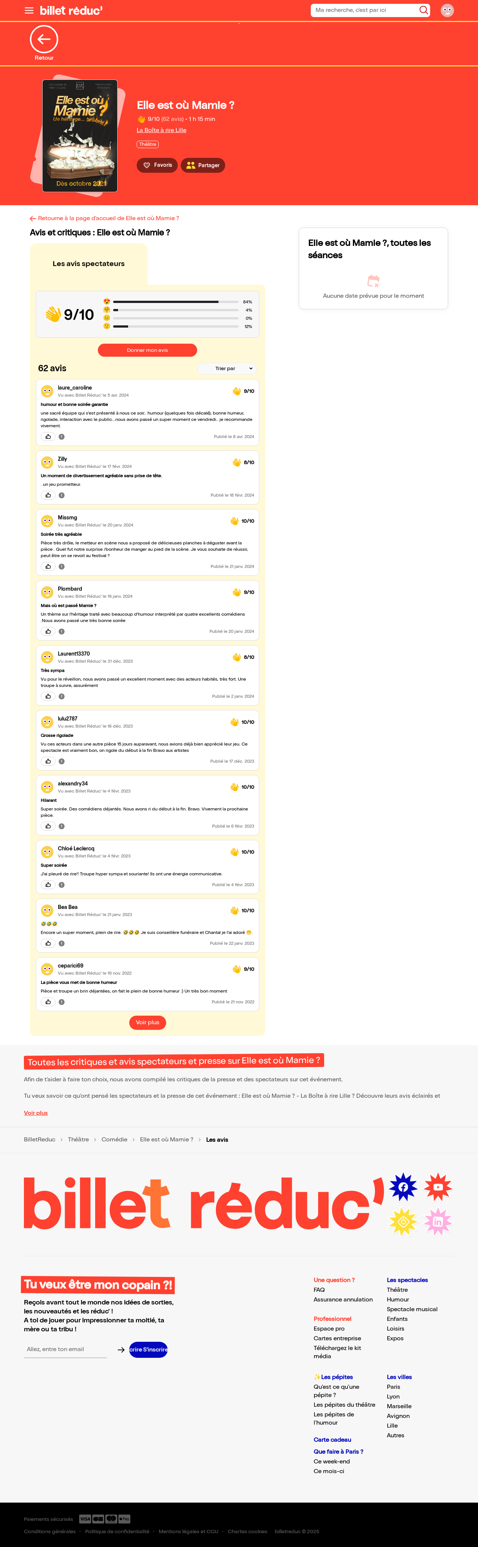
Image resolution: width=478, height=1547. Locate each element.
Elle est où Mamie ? (166, 1140)
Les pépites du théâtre (344, 1405)
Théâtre (78, 1140)
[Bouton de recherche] (423, 10)
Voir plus (36, 1113)
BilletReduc (39, 1140)
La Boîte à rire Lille (161, 130)
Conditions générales (50, 1531)
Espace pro (329, 1328)
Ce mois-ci (329, 1471)
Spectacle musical (412, 1309)
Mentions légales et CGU (188, 1531)
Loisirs (395, 1328)
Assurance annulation (343, 1299)
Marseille (399, 1406)
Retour (44, 43)
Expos (395, 1338)
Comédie (114, 1140)
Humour (398, 1299)
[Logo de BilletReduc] (71, 10)
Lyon (393, 1396)
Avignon (398, 1416)
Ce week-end (332, 1461)
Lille (392, 1425)
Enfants (397, 1319)
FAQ (319, 1290)
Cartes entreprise (337, 1338)
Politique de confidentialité (117, 1531)
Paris (393, 1387)
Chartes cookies (247, 1531)
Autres (395, 1435)
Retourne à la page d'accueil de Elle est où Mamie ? (108, 218)
